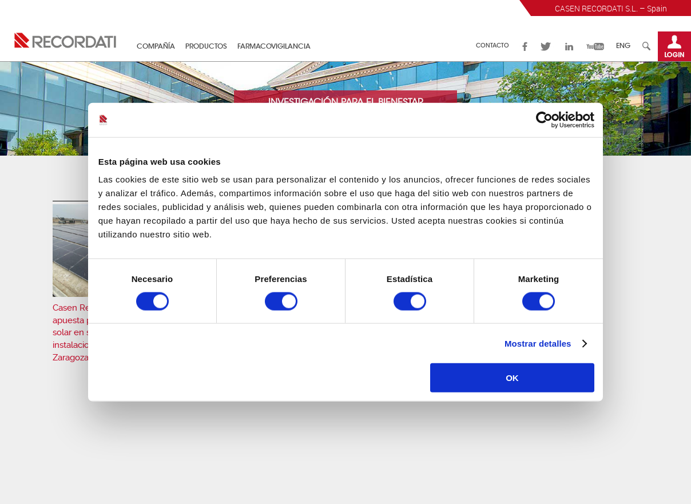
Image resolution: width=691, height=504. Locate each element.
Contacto (492, 46)
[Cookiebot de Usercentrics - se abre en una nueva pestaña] (544, 119)
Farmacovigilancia (274, 46)
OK (512, 378)
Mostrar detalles (538, 343)
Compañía (156, 46)
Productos (206, 46)
